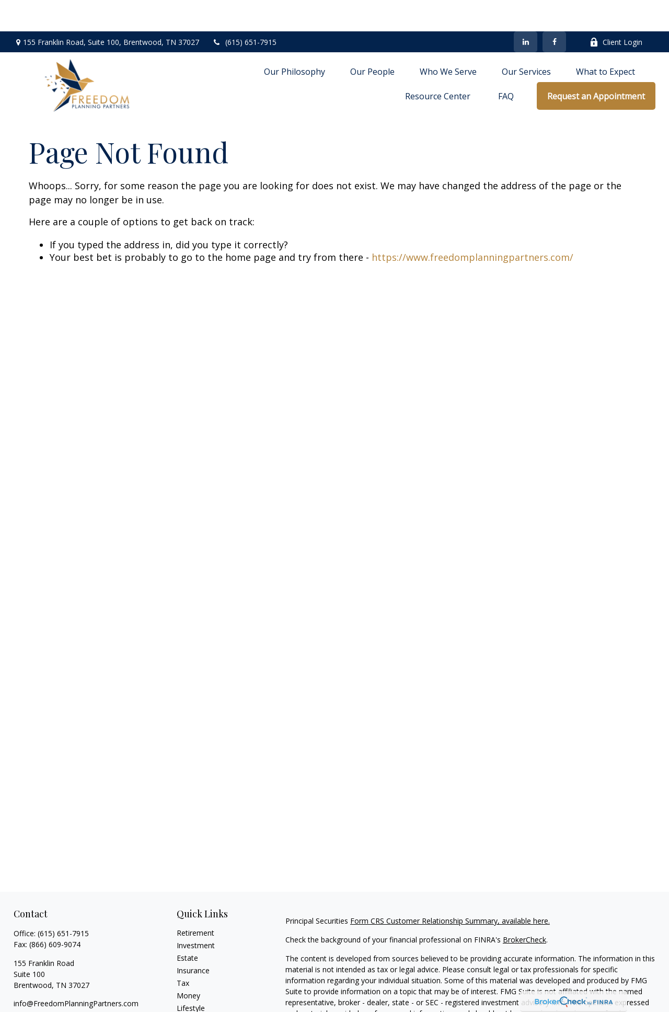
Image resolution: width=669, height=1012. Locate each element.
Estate (187, 927)
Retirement (195, 901)
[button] (294, 40)
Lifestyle (191, 977)
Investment (196, 914)
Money (188, 964)
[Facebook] (554, 10)
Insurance (193, 939)
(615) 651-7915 (244, 11)
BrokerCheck (524, 908)
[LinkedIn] (525, 10)
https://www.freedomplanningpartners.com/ (472, 226)
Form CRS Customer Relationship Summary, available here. (450, 889)
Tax (183, 952)
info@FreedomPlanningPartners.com (76, 972)
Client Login (616, 11)
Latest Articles (201, 989)
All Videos (193, 1002)
